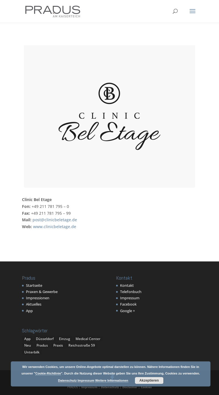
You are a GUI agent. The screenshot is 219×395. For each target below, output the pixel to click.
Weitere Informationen (111, 380)
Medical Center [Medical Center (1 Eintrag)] (88, 338)
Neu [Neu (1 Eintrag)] (27, 345)
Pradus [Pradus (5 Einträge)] (42, 345)
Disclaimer (129, 387)
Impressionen (37, 297)
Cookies (146, 387)
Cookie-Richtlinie (48, 373)
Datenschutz (110, 387)
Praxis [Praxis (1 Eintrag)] (58, 345)
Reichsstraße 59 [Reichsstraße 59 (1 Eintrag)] (81, 345)
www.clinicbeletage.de (54, 226)
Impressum (129, 297)
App (29, 310)
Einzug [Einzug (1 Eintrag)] (64, 338)
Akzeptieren (149, 380)
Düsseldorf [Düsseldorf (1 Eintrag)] (45, 338)
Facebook (128, 304)
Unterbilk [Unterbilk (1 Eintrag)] (32, 352)
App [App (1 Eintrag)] (27, 338)
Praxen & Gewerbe (42, 291)
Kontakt (127, 285)
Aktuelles (33, 304)
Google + (127, 310)
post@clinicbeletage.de (55, 219)
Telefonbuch (130, 291)
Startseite (34, 285)
